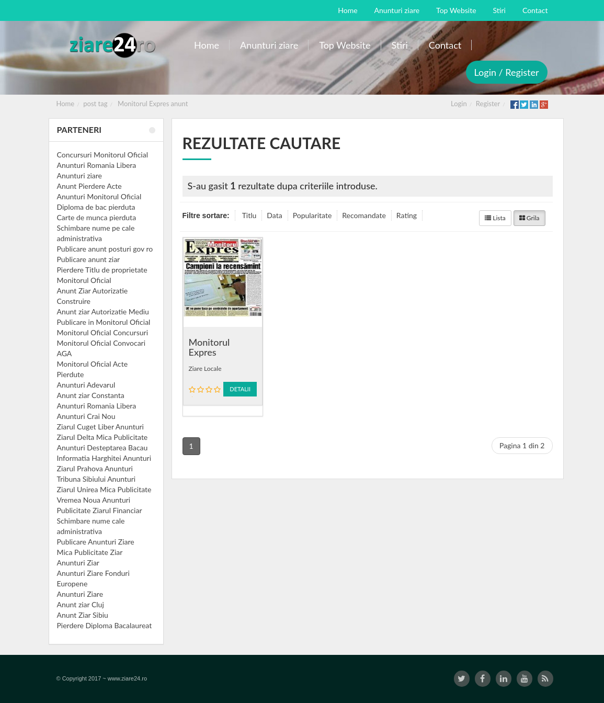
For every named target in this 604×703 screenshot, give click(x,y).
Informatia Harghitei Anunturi (104, 457)
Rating (406, 215)
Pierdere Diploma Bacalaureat (104, 625)
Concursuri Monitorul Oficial (103, 154)
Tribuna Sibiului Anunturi (96, 478)
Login (459, 103)
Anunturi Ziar (78, 562)
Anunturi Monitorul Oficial (99, 196)
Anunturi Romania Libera (96, 165)
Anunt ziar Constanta (90, 395)
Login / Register (506, 72)
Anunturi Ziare (80, 593)
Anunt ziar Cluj (80, 604)
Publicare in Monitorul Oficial (104, 322)
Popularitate (312, 215)
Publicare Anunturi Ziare (95, 541)
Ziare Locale (205, 368)
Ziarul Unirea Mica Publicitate (104, 489)
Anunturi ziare (79, 175)
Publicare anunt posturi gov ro (105, 248)
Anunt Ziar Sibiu (82, 614)
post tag (95, 103)
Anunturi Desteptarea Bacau (102, 447)
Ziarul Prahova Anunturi (95, 468)
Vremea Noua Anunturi (94, 499)
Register (488, 103)
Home (65, 103)
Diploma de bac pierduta (96, 206)
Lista (495, 218)
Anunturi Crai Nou (86, 416)
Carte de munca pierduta (96, 217)
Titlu (249, 215)
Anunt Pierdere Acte (89, 186)
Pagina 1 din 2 (522, 445)
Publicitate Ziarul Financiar (99, 510)
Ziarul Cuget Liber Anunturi (100, 426)
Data (274, 215)
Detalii (240, 388)
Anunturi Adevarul (86, 384)
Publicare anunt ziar (88, 259)
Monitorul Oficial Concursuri (103, 332)
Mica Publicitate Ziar (90, 552)
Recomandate (364, 215)
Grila (529, 218)
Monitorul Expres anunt (153, 103)
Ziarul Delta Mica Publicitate (102, 437)
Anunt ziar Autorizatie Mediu (103, 311)
